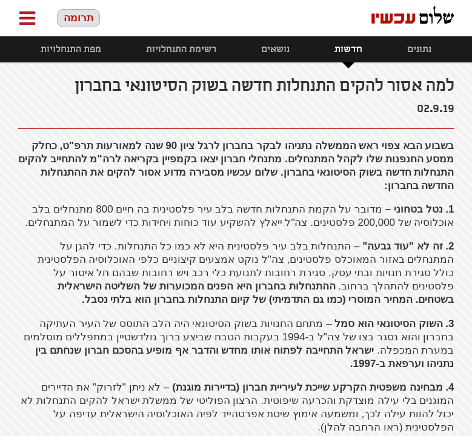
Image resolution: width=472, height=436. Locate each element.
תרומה (78, 18)
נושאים (275, 49)
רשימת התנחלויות (181, 49)
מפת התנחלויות (71, 49)
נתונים (419, 49)
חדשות (348, 49)
